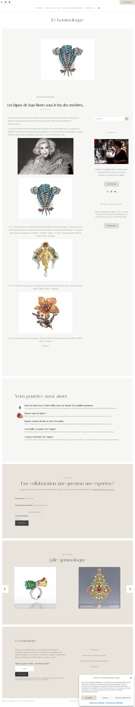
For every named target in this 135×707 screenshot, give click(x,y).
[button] (131, 678)
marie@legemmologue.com (103, 489)
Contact (94, 667)
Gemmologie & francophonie (94, 661)
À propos (94, 650)
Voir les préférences (123, 698)
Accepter (88, 698)
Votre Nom (19, 498)
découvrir (111, 184)
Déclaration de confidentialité (114, 703)
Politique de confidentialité (97, 703)
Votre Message (21, 516)
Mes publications (53, 8)
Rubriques (89, 8)
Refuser (105, 698)
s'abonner (127, 2)
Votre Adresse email (23, 505)
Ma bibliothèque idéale (73, 8)
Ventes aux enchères (46, 97)
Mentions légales (75, 701)
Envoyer (21, 523)
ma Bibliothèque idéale (94, 655)
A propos (39, 8)
